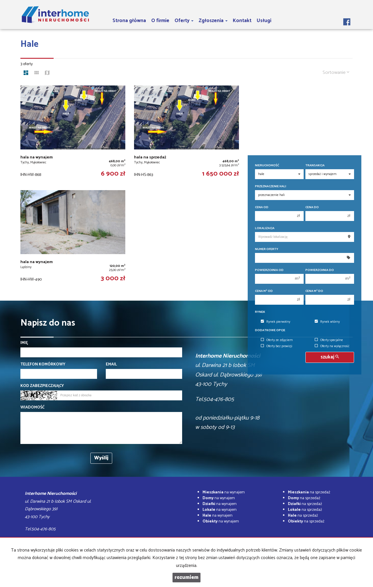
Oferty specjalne (329, 340)
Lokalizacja (265, 228)
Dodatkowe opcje (270, 330)
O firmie (160, 21)
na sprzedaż (309, 492)
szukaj (330, 357)
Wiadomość (32, 408)
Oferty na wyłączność (332, 346)
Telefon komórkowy (42, 364)
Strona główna (129, 21)
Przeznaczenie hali (270, 186)
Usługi (264, 21)
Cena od (261, 207)
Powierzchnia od (269, 270)
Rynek (260, 312)
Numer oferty (266, 249)
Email (111, 364)
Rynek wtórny (327, 321)
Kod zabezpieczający (42, 386)
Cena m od (264, 291)
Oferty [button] (184, 21)
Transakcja (315, 165)
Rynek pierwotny (275, 321)
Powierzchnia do (319, 270)
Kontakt (242, 21)
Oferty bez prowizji (276, 346)
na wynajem (224, 492)
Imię (24, 343)
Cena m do (314, 291)
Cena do (312, 207)
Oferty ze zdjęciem (277, 340)
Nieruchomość (267, 165)
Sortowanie (336, 72)
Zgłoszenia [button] (213, 21)
